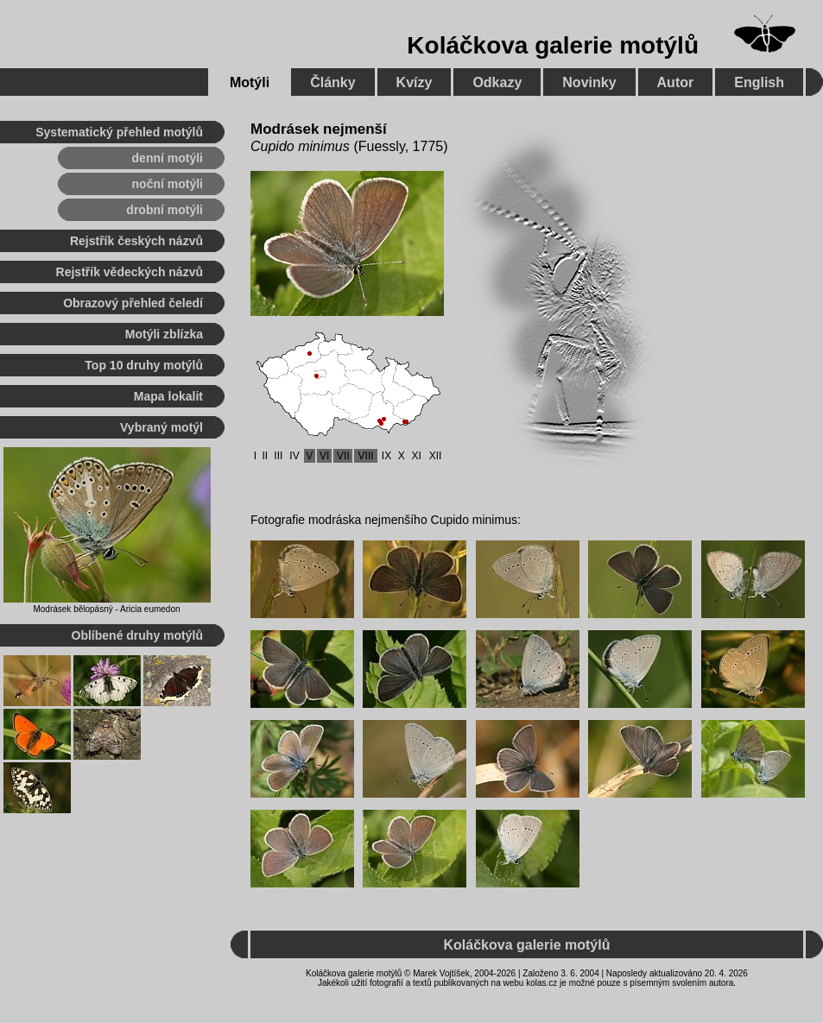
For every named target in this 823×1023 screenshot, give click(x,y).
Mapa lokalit (168, 396)
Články (332, 82)
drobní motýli (164, 210)
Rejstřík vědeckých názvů (129, 272)
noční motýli (167, 184)
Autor (675, 82)
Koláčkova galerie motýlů (553, 45)
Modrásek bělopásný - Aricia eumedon (106, 609)
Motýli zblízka (164, 334)
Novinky (589, 82)
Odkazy (497, 82)
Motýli (249, 82)
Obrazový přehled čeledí (133, 303)
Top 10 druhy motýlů (144, 365)
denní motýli (167, 158)
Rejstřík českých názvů (136, 241)
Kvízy (414, 82)
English (759, 82)
